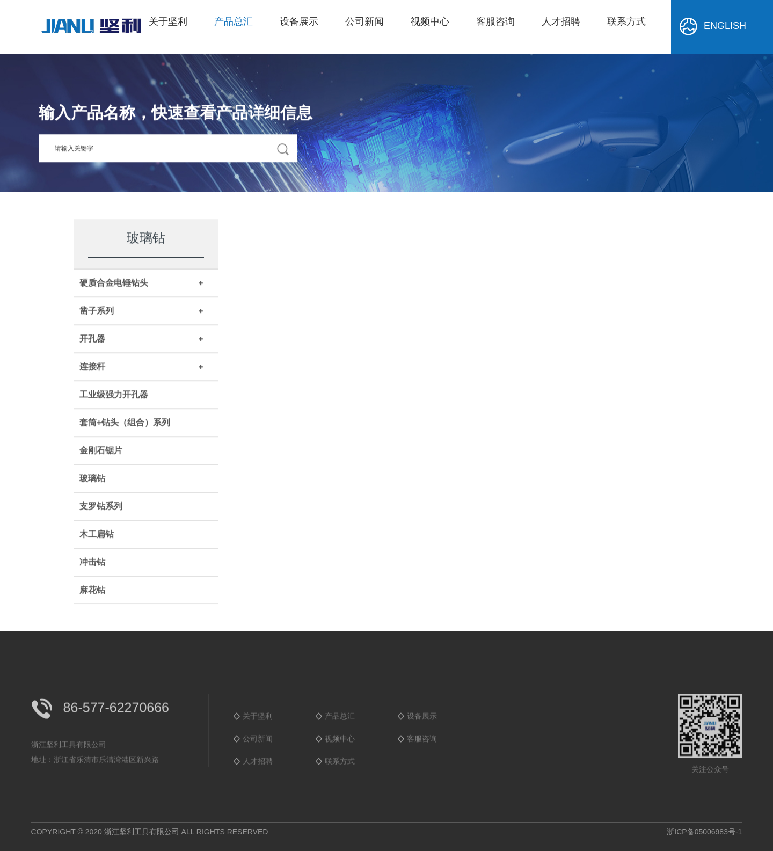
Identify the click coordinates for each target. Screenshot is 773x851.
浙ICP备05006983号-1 (704, 831)
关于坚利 (168, 21)
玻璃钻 (92, 479)
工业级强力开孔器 (113, 395)
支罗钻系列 (100, 507)
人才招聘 (561, 21)
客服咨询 (495, 21)
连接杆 (92, 367)
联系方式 (626, 21)
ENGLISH (712, 26)
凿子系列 (96, 311)
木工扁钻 (96, 535)
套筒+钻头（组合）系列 (124, 423)
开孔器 (92, 339)
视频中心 (430, 21)
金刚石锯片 (100, 451)
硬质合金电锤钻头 (113, 283)
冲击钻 (92, 563)
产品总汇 (233, 21)
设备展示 (299, 21)
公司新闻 (364, 21)
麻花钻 (92, 590)
